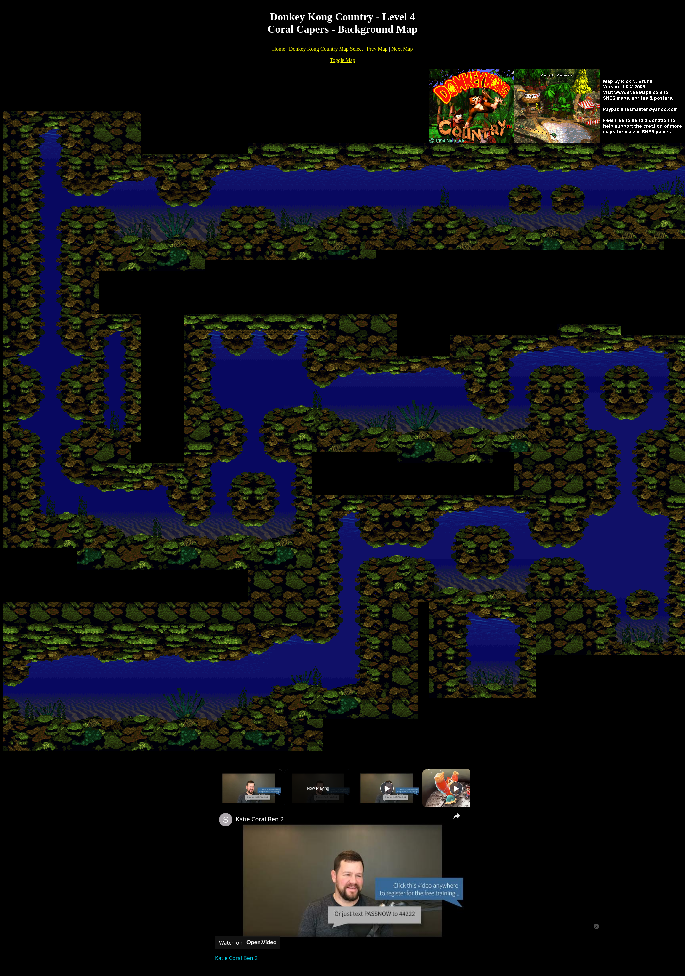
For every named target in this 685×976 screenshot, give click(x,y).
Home (278, 49)
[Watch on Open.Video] (247, 942)
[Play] (387, 788)
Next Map (402, 49)
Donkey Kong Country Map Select (326, 49)
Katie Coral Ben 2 (260, 819)
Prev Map (377, 49)
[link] (225, 819)
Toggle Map (342, 60)
